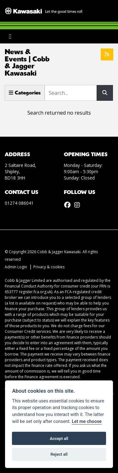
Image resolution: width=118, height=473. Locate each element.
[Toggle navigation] (10, 36)
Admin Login (16, 267)
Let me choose (87, 421)
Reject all (58, 454)
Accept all (59, 438)
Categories (25, 92)
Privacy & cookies (49, 267)
